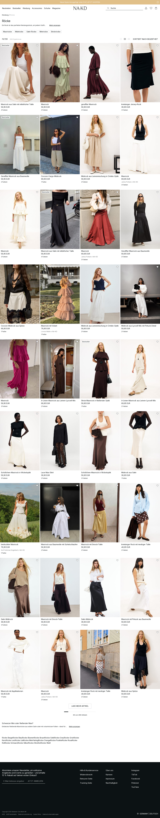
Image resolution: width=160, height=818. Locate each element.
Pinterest (135, 783)
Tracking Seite (86, 783)
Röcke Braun (39, 738)
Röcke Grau (59, 738)
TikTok (134, 775)
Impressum (110, 779)
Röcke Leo (10, 740)
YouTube (135, 787)
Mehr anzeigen (54, 25)
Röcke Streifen (34, 743)
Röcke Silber (23, 743)
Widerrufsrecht (86, 775)
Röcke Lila (19, 740)
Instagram (135, 770)
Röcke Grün (69, 738)
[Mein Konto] (146, 8)
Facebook (135, 779)
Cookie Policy (37, 814)
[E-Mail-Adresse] (14, 780)
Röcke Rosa (67, 740)
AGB (3, 814)
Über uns (109, 770)
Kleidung (5, 15)
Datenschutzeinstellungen (51, 814)
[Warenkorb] (156, 8)
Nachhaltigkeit (111, 783)
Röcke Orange (44, 740)
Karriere (109, 775)
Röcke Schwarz (11, 743)
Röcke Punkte (56, 740)
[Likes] (151, 8)
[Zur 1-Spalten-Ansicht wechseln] (121, 39)
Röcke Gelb (49, 738)
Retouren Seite (86, 779)
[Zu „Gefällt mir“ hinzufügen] (37, 45)
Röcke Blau (17, 738)
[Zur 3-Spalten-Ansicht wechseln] (129, 39)
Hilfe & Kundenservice (89, 770)
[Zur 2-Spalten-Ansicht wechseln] (125, 39)
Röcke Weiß (46, 743)
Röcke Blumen (28, 738)
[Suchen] (124, 8)
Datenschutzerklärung (25, 814)
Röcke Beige (7, 738)
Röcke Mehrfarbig (30, 740)
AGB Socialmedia (11, 814)
